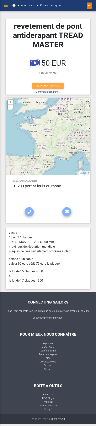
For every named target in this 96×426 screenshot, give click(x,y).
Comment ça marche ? (48, 91)
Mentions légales (48, 354)
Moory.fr (48, 409)
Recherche (48, 394)
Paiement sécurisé (48, 86)
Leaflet (83, 173)
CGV (51, 346)
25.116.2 (36, 419)
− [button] (10, 107)
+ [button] (10, 102)
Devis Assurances (48, 405)
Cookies (48, 369)
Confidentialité (48, 350)
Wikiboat (48, 401)
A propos (48, 343)
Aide (48, 358)
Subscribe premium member (48, 317)
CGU (44, 346)
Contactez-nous (48, 361)
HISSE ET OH (58, 419)
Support (48, 365)
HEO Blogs (48, 398)
